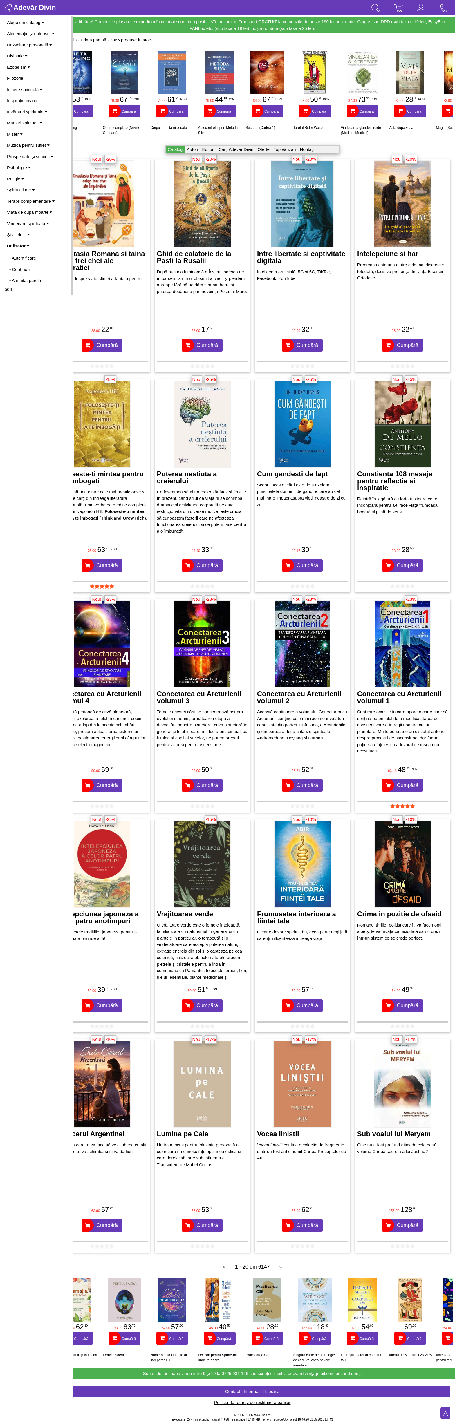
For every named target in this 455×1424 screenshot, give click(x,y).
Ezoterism (18, 67)
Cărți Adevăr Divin (247, 149)
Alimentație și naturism (31, 33)
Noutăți (318, 149)
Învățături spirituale (27, 111)
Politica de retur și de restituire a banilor (263, 1402)
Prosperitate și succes (30, 156)
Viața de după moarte (29, 212)
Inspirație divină (22, 100)
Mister (15, 134)
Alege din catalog (25, 22)
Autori (204, 149)
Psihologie (19, 167)
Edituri (220, 149)
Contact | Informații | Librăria (263, 1391)
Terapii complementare (31, 201)
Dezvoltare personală (29, 44)
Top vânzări (296, 149)
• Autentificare (22, 258)
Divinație (17, 55)
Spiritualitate (21, 189)
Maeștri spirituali (24, 122)
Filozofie (15, 78)
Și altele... (18, 234)
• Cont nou (19, 269)
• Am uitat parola (25, 280)
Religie (15, 178)
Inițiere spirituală (24, 89)
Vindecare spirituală (28, 223)
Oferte (275, 149)
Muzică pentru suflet (28, 145)
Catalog (186, 149)
